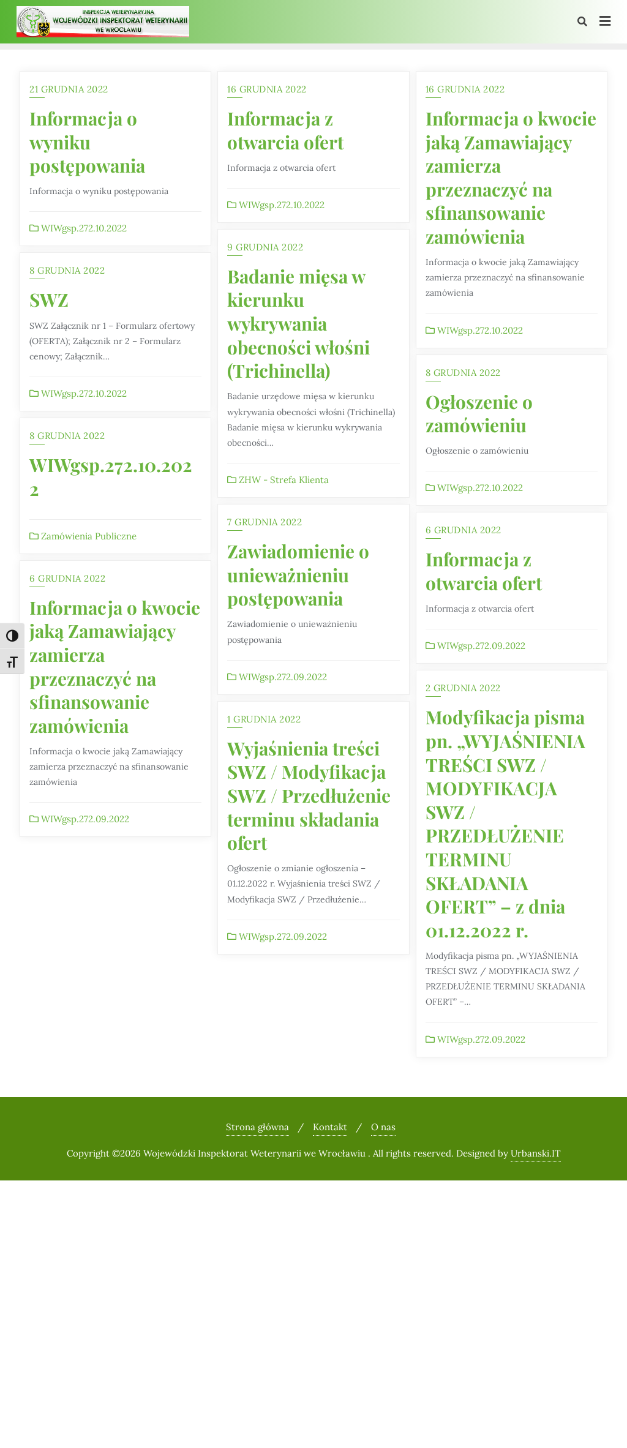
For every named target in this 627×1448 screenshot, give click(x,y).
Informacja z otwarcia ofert (285, 130)
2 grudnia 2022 (463, 688)
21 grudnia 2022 (68, 89)
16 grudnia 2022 (267, 89)
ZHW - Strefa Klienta (278, 480)
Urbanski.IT (536, 1153)
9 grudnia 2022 (265, 247)
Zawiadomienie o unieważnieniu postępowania (298, 574)
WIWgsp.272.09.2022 (277, 677)
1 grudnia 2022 (264, 719)
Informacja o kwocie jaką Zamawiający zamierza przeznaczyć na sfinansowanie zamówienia (511, 177)
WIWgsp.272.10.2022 (78, 228)
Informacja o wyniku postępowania (87, 141)
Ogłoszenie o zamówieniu (479, 413)
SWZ (49, 299)
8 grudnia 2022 (67, 270)
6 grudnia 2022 (463, 530)
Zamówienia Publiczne (83, 536)
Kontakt (330, 1127)
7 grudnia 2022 (264, 522)
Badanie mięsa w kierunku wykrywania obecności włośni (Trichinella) (298, 323)
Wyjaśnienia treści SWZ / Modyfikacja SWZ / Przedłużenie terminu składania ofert (309, 795)
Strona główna (257, 1127)
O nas (383, 1127)
